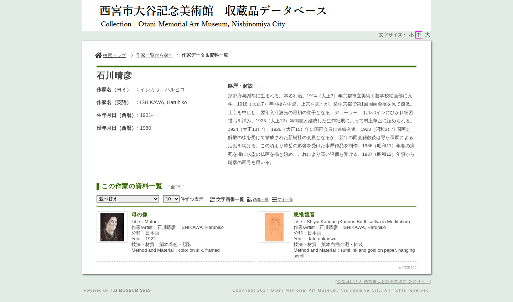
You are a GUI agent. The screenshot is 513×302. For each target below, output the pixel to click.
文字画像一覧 (230, 199)
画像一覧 (261, 199)
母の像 (139, 214)
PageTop (409, 267)
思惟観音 (304, 214)
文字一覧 (285, 199)
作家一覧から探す (154, 55)
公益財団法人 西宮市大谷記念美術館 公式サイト (383, 282)
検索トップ (110, 55)
